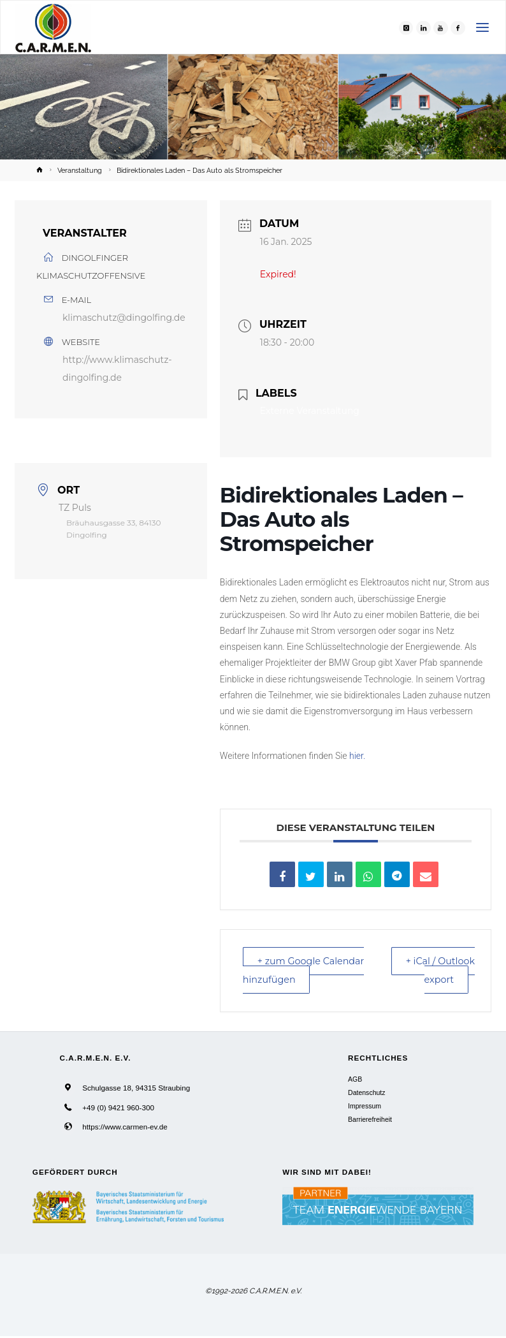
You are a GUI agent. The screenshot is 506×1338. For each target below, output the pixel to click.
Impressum (364, 1108)
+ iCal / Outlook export (439, 971)
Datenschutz (366, 1094)
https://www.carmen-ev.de (125, 1128)
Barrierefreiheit (370, 1121)
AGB (355, 1081)
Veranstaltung (79, 170)
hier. (357, 756)
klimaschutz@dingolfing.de (123, 317)
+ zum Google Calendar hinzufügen (308, 971)
